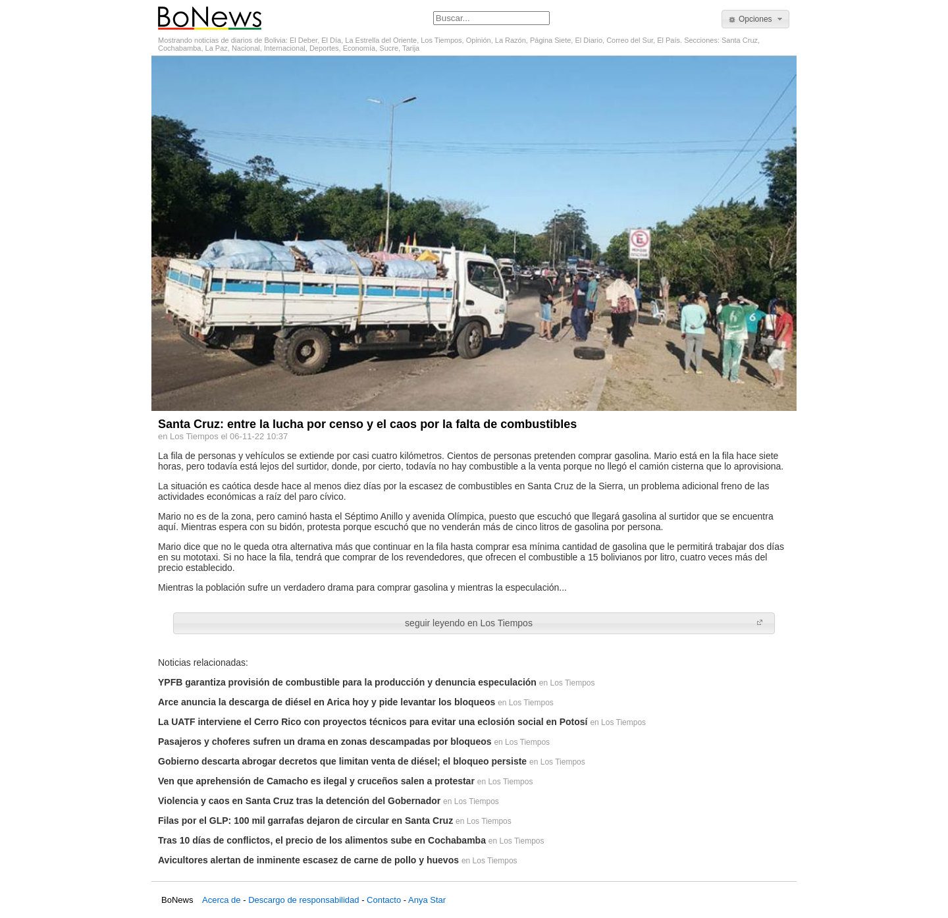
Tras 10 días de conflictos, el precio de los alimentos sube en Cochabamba (322, 840)
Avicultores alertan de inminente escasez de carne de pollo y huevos (308, 860)
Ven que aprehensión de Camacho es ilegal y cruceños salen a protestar (316, 781)
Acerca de (221, 900)
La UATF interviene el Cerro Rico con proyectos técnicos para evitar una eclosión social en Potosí (372, 721)
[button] (755, 19)
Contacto (384, 900)
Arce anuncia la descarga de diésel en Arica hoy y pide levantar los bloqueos (326, 702)
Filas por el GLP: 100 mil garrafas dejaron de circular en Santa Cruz (305, 820)
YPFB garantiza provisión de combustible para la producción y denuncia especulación (347, 682)
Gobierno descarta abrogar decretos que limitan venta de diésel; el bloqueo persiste (342, 761)
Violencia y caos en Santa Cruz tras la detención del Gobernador (299, 801)
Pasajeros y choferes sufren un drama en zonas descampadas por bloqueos (325, 741)
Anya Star (427, 900)
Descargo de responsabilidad (303, 900)
